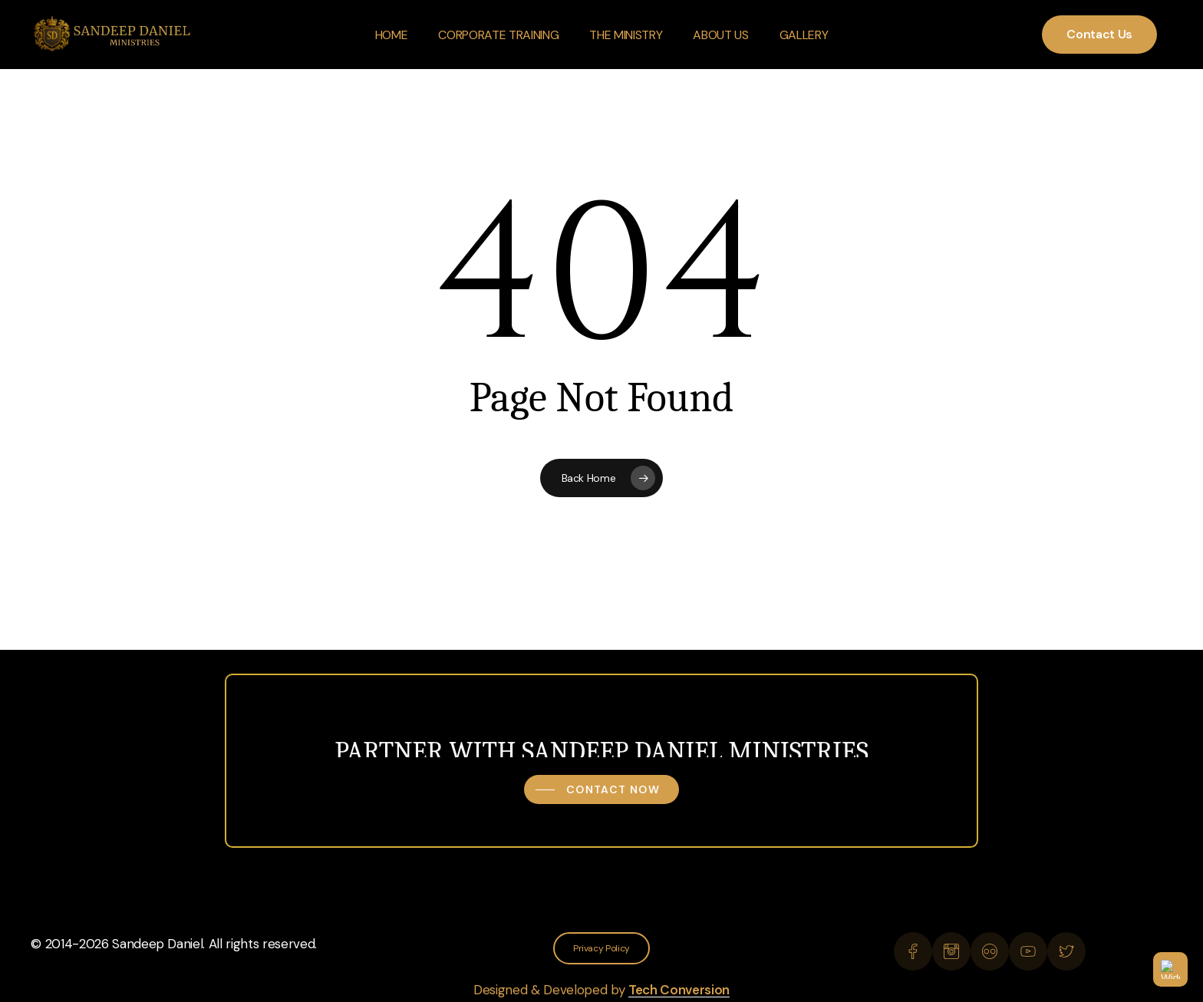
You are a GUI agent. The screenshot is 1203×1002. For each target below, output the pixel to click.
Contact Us (1099, 34)
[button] (601, 789)
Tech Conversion (679, 989)
